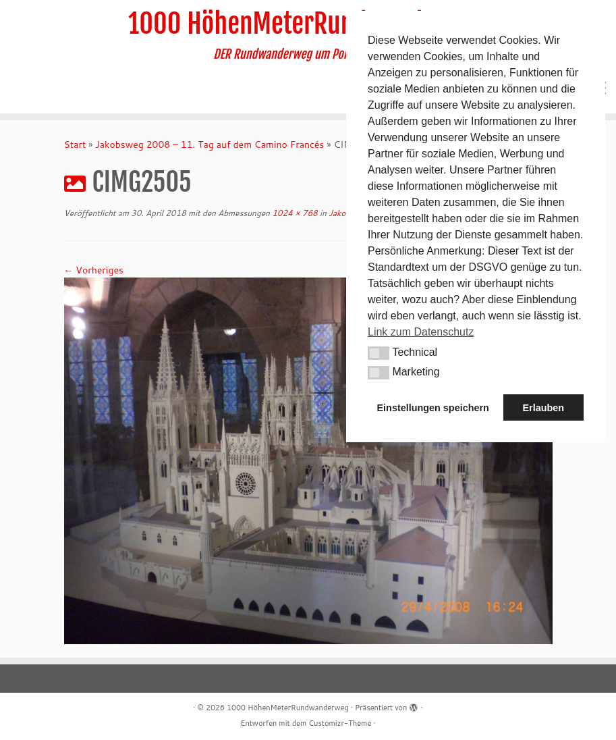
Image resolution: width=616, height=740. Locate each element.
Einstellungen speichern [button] (433, 407)
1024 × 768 (294, 213)
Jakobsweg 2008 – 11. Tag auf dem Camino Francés (209, 144)
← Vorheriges (93, 270)
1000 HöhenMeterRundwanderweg (308, 23)
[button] (378, 353)
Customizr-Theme (339, 723)
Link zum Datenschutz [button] (421, 332)
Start (75, 144)
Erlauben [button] (543, 407)
